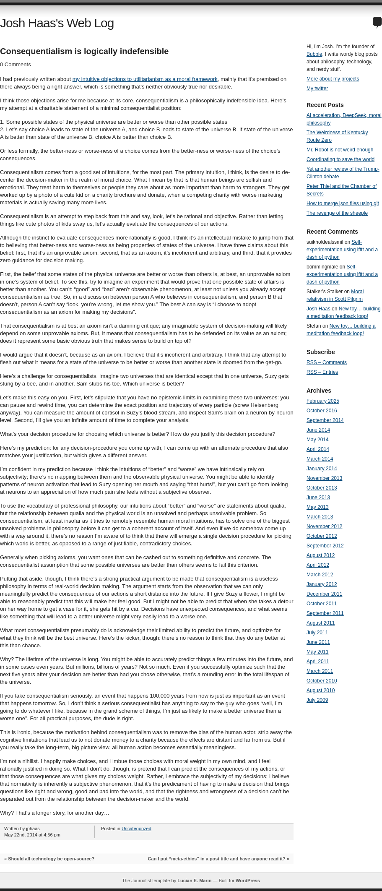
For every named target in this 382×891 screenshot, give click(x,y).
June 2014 (318, 430)
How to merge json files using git (343, 203)
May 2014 (318, 440)
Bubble (314, 54)
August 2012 (321, 555)
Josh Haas (318, 309)
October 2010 (322, 681)
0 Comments (15, 64)
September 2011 (325, 613)
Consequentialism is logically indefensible (84, 51)
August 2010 (321, 690)
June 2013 (318, 497)
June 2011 (318, 642)
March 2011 (320, 671)
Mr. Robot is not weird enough (340, 150)
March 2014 (320, 459)
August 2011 (321, 623)
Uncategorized (136, 828)
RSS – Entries (322, 372)
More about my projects (333, 79)
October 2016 (322, 411)
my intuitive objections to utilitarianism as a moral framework (145, 79)
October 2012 (322, 536)
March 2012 (320, 575)
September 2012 (325, 546)
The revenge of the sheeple (337, 213)
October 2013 (322, 488)
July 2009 (317, 700)
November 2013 (324, 478)
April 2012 (318, 565)
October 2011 (322, 604)
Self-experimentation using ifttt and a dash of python (342, 249)
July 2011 (317, 633)
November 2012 (324, 526)
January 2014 (322, 469)
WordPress (248, 880)
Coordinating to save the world (340, 159)
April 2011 (318, 661)
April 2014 (318, 449)
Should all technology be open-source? (51, 858)
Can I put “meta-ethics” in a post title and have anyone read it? (217, 858)
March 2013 (320, 517)
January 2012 (322, 584)
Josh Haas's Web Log (57, 23)
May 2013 (318, 507)
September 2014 (325, 420)
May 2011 (318, 652)
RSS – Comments (327, 362)
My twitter (317, 88)
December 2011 (324, 594)
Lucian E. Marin (194, 880)
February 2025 (323, 401)
